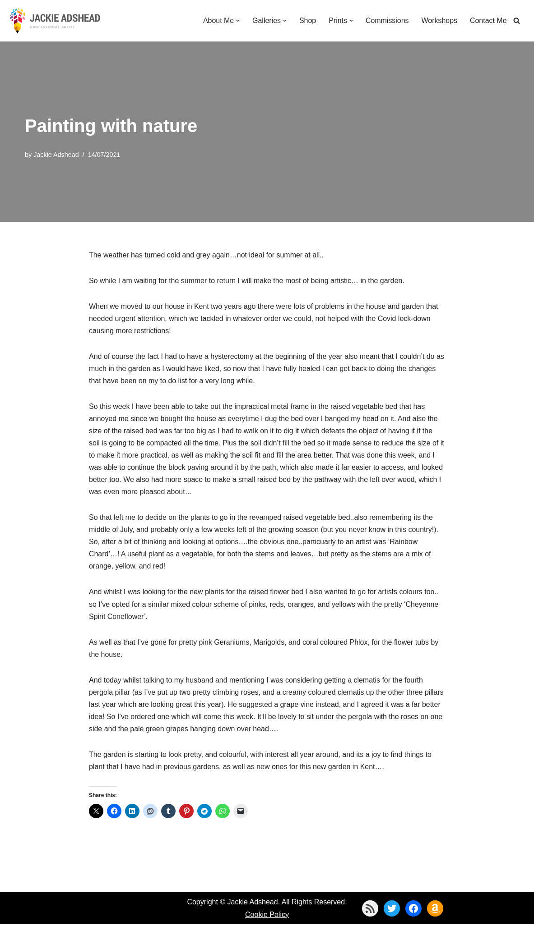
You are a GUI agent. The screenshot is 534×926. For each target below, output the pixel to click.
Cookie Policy (267, 916)
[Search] (516, 20)
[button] (237, 21)
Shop (307, 20)
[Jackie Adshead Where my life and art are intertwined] (55, 20)
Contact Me (488, 20)
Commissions (387, 20)
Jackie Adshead (56, 154)
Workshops (439, 20)
